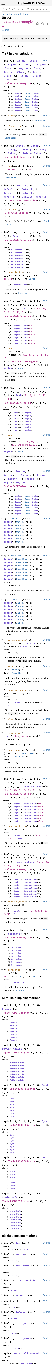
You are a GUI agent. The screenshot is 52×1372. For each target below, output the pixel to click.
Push (26, 308)
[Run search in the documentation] (26, 9)
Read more (39, 120)
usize (15, 736)
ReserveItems (32, 786)
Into (23, 1301)
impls (19, 14)
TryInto (25, 1338)
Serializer (19, 982)
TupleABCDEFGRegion (34, 3)
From (19, 1295)
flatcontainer (8, 14)
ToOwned (21, 1312)
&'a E (32, 337)
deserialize (15, 272)
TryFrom (25, 1323)
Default (21, 185)
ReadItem (16, 555)
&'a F (32, 340)
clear (11, 719)
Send (45, 1085)
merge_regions (17, 640)
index (11, 666)
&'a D (32, 334)
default (12, 209)
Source (5, 30)
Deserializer (20, 284)
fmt (10, 165)
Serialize (15, 933)
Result (33, 169)
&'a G (32, 343)
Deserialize (21, 236)
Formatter (10, 169)
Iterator (29, 643)
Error (32, 278)
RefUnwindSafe (12, 1048)
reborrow (13, 750)
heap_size (14, 732)
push (10, 348)
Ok (21, 976)
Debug (19, 145)
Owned (14, 518)
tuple (25, 14)
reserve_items (17, 826)
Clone (33, 60)
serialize (14, 969)
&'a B (32, 328)
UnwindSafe (9, 1197)
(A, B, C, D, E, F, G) (32, 441)
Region (20, 60)
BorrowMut (22, 1265)
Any (18, 1243)
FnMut (7, 736)
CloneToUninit (25, 1280)
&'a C (32, 331)
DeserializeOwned (26, 1353)
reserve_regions (18, 690)
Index (27, 93)
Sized (26, 1249)
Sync (45, 1121)
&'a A (32, 326)
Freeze (6, 1008)
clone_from (15, 126)
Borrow (20, 1254)
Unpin (45, 1157)
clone (11, 115)
